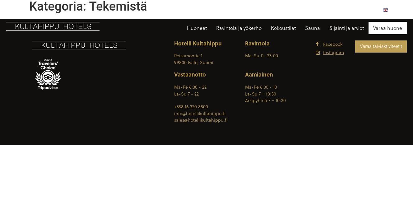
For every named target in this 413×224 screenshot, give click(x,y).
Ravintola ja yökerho (239, 27)
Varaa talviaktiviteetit (381, 46)
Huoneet (197, 27)
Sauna (312, 27)
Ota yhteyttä (303, 10)
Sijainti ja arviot (346, 27)
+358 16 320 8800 (225, 10)
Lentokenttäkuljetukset (351, 10)
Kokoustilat (283, 27)
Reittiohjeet (266, 10)
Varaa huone (387, 27)
